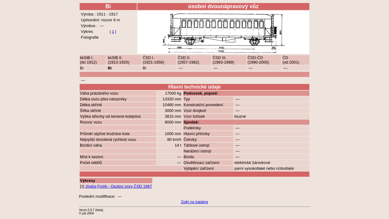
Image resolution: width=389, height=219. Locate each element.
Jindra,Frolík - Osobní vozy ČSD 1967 (118, 186)
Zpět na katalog (194, 202)
